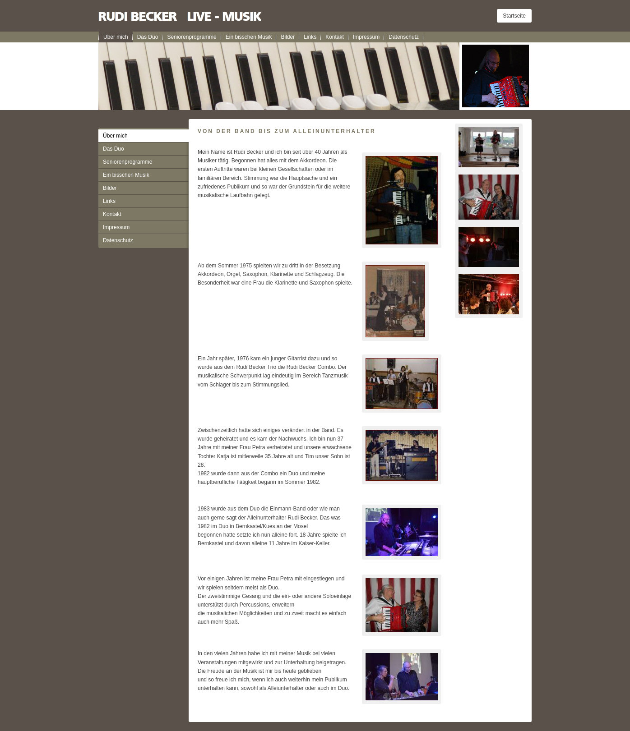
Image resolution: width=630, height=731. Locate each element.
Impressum (366, 37)
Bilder (288, 37)
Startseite (514, 16)
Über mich (115, 37)
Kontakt (334, 37)
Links (310, 37)
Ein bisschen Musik (249, 37)
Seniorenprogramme (191, 37)
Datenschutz (404, 37)
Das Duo (147, 37)
